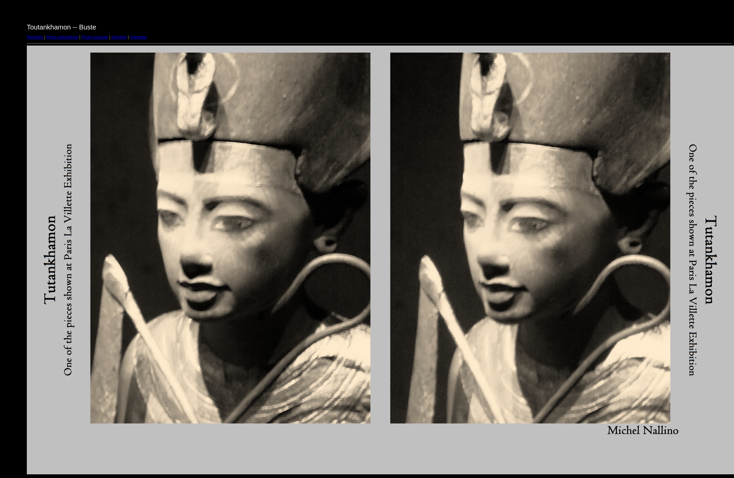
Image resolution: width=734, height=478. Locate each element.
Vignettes (138, 37)
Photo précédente (62, 37)
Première (35, 37)
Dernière (119, 37)
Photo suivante (94, 37)
